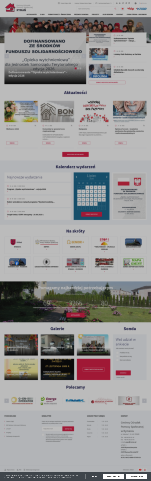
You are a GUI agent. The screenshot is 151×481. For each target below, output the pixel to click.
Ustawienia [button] (94, 477)
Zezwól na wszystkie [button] (136, 477)
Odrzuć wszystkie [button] (113, 477)
